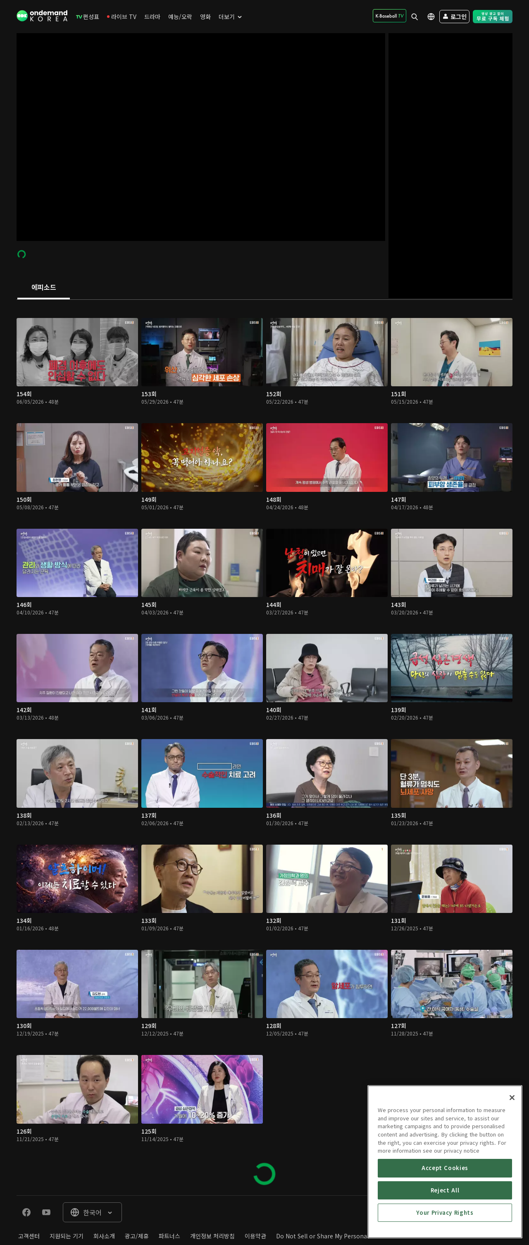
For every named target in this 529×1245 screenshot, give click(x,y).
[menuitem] (88, 16)
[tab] (43, 287)
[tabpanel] (264, 747)
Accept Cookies (445, 1231)
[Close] (512, 1160)
